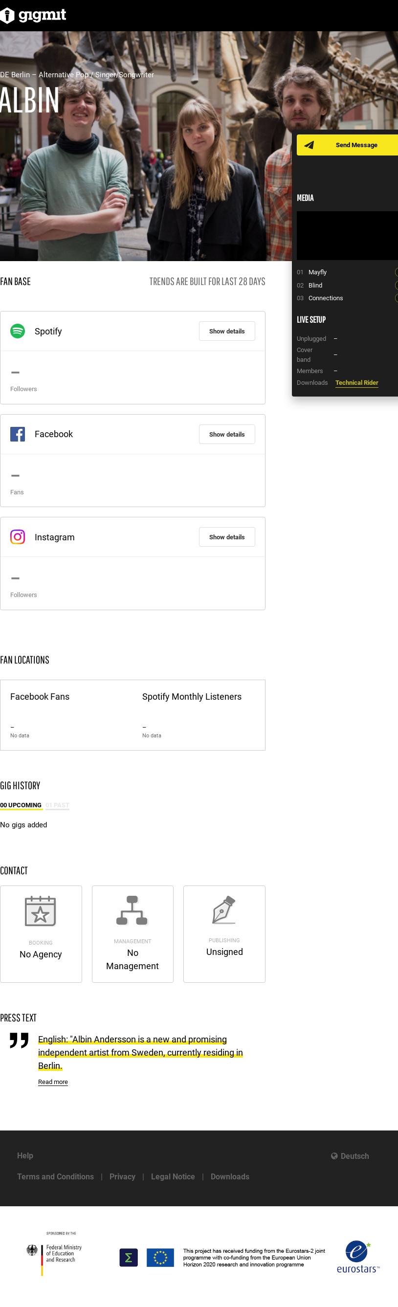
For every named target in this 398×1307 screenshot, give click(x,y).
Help (25, 1155)
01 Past (57, 805)
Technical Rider (356, 382)
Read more (53, 1081)
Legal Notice (173, 1176)
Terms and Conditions (55, 1176)
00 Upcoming (21, 805)
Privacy (122, 1176)
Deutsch (355, 1156)
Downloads (230, 1176)
